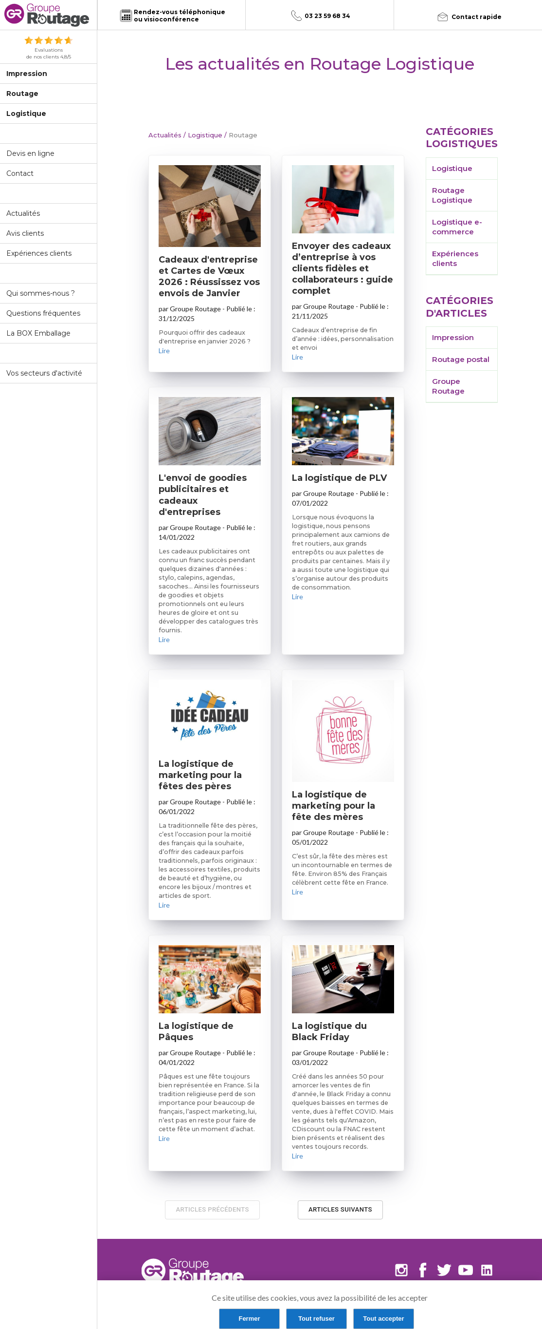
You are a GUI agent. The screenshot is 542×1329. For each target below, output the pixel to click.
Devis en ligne (30, 153)
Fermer (249, 1318)
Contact (20, 173)
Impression (26, 73)
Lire (164, 350)
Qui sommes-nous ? (40, 293)
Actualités (23, 213)
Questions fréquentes (43, 313)
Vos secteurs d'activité (44, 373)
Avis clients (25, 233)
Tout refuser (316, 1318)
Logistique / (206, 135)
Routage (22, 93)
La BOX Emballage (38, 333)
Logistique (26, 113)
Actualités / (167, 135)
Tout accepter (383, 1318)
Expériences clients (39, 253)
